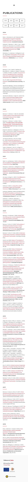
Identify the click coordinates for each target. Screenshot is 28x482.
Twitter (12, 460)
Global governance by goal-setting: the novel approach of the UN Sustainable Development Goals (14, 393)
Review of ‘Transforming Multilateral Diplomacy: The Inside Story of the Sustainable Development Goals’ (12, 340)
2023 (11, 20)
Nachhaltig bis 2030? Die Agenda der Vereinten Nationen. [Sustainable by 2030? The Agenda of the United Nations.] (13, 281)
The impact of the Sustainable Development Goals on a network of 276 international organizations (14, 133)
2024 (5, 20)
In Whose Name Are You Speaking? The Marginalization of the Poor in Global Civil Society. (14, 163)
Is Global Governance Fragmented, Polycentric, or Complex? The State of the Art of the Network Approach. (14, 367)
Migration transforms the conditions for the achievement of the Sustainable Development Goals (14, 325)
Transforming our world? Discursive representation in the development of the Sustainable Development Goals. (14, 296)
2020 (5, 25)
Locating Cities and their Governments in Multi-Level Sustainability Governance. (12, 187)
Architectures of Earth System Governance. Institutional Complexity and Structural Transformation (14, 235)
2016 (22, 25)
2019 (11, 25)
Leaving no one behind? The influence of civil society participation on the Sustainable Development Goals (13, 289)
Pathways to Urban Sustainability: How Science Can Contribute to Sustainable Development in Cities (14, 331)
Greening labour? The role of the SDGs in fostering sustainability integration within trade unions (13, 56)
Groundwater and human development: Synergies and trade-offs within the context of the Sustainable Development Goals (14, 417)
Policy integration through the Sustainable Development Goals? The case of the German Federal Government (12, 40)
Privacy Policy (7, 465)
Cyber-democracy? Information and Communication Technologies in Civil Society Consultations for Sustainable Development (14, 448)
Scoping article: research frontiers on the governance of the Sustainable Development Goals (13, 47)
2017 (16, 25)
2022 (16, 20)
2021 (22, 20)
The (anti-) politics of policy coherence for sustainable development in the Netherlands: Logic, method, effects (14, 150)
